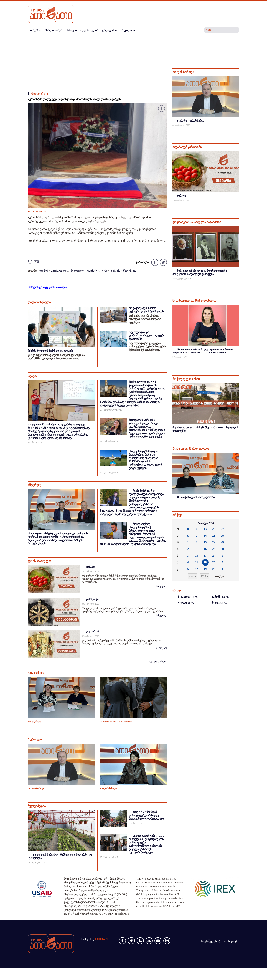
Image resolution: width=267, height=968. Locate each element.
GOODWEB (102, 939)
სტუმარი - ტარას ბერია (190, 120)
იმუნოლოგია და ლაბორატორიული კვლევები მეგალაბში (146, 335)
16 (205, 549)
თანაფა (90, 567)
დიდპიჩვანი (93, 631)
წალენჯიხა (129, 270)
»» (233, 523)
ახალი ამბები (40, 93)
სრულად (161, 586)
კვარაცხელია (59, 270)
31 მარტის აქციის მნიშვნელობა (196, 497)
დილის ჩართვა (36, 788)
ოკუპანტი (93, 270)
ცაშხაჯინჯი (92, 599)
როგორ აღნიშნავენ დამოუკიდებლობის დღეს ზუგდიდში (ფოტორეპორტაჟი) (147, 815)
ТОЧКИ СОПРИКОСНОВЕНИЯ (116, 721)
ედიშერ (43, 270)
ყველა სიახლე (158, 661)
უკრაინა (115, 270)
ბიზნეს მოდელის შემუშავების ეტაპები (50, 350)
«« (178, 523)
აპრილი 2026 (206, 523)
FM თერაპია (34, 721)
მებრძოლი (77, 270)
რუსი (105, 270)
